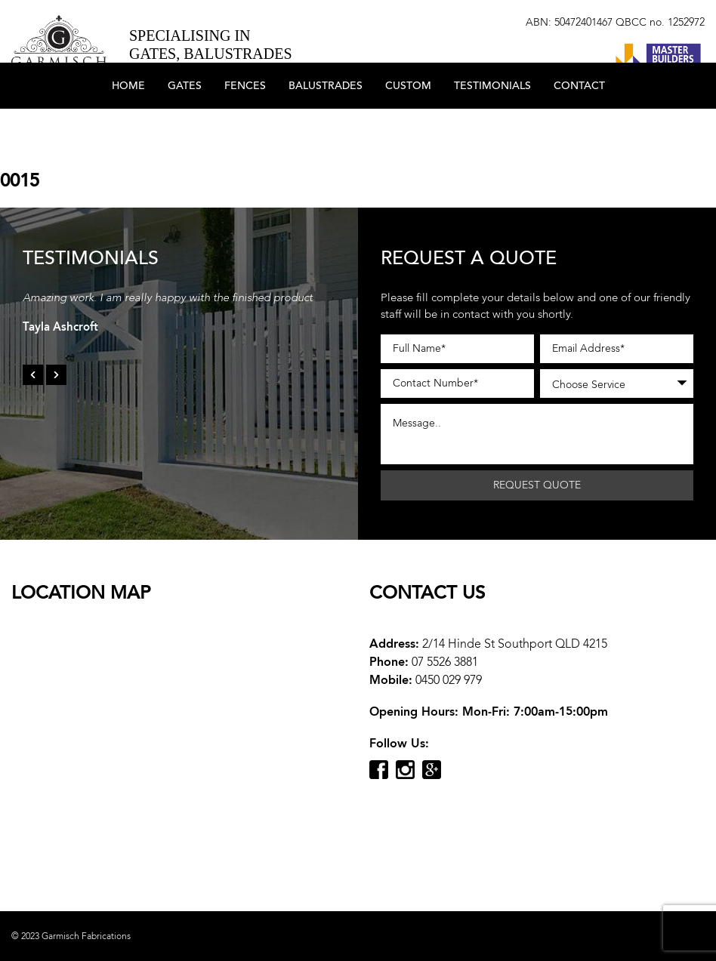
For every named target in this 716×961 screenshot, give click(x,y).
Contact (579, 130)
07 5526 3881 (445, 662)
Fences (245, 130)
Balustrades (326, 130)
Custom (408, 130)
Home (128, 130)
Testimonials (492, 130)
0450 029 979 (448, 680)
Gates (185, 130)
